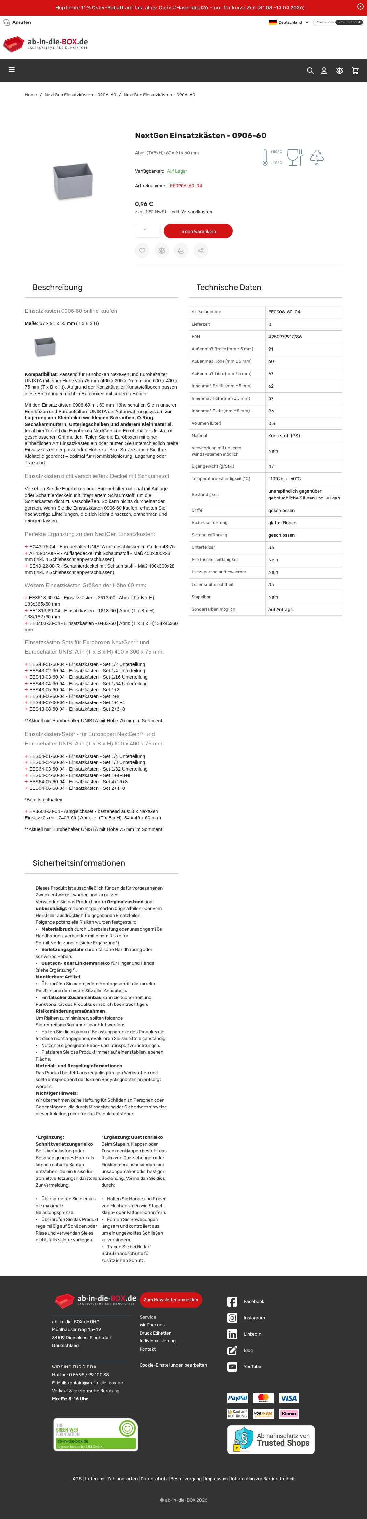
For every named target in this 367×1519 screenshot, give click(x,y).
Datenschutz (154, 1479)
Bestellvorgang (186, 1479)
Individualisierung (158, 1341)
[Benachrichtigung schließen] (360, 6)
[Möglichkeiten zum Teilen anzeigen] (201, 250)
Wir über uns (152, 1325)
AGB (77, 1479)
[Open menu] (12, 70)
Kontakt (148, 1349)
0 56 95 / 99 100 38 (89, 1375)
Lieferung (94, 1479)
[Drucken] (181, 250)
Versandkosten (196, 212)
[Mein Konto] (324, 71)
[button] (73, 182)
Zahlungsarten (122, 1479)
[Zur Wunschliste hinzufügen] (142, 250)
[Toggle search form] (310, 71)
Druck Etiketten (155, 1333)
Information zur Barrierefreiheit (263, 1479)
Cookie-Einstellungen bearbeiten (173, 1365)
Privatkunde (325, 22)
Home (31, 95)
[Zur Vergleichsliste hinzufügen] (162, 250)
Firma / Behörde (349, 22)
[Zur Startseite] (46, 43)
